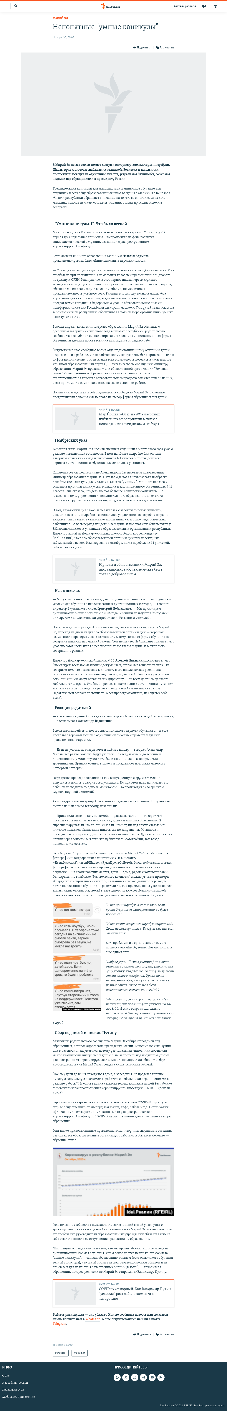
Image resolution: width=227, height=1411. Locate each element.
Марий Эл (60, 18)
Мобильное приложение (18, 1396)
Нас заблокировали (15, 1382)
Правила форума (13, 1389)
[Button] (142, 47)
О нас (5, 1375)
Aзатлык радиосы (185, 6)
